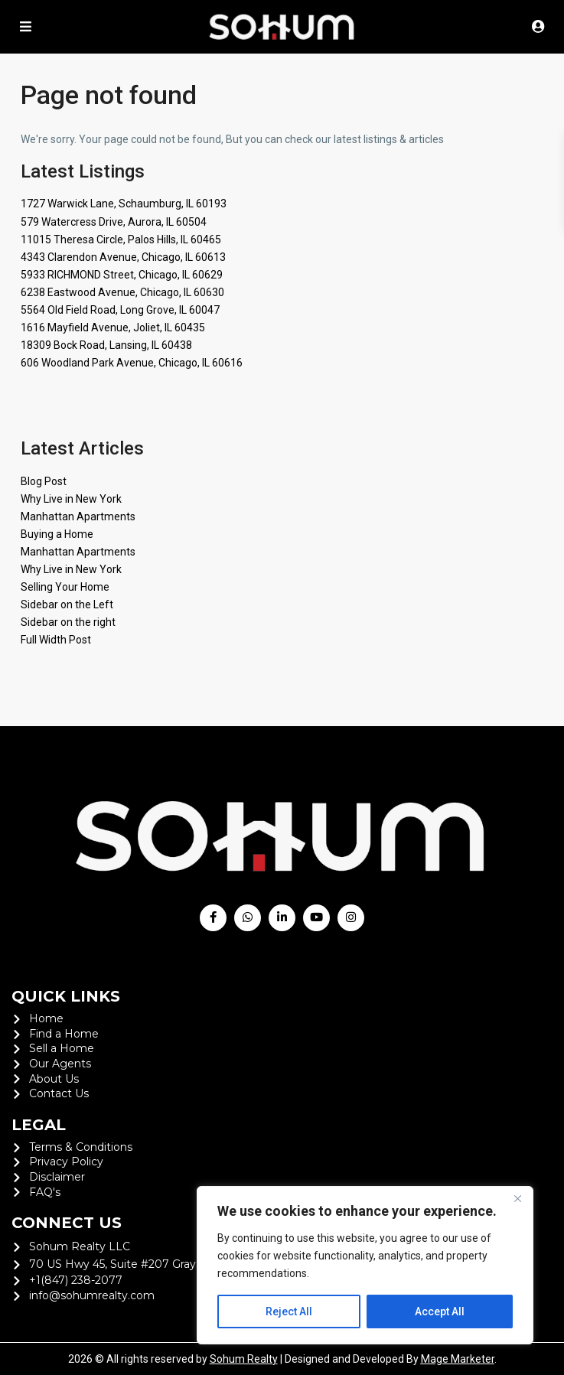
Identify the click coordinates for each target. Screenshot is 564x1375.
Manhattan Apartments (78, 516)
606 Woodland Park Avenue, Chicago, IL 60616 (132, 363)
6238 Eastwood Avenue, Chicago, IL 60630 (122, 292)
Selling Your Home (65, 587)
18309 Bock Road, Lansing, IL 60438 (106, 345)
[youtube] (316, 917)
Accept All (440, 1311)
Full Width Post (56, 640)
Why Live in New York (71, 499)
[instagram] (350, 917)
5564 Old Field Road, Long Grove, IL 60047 (120, 310)
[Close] (517, 1199)
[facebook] (213, 917)
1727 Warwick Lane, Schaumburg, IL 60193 (124, 203)
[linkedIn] (282, 917)
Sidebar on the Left (67, 604)
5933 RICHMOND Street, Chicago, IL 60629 (122, 275)
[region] (365, 1265)
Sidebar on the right (68, 622)
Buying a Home (57, 534)
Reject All (289, 1311)
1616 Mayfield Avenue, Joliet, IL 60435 (113, 327)
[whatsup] (247, 917)
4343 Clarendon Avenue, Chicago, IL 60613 (123, 257)
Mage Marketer (457, 1359)
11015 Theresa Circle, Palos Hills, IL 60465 (121, 239)
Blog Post (44, 481)
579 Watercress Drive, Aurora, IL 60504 (114, 222)
